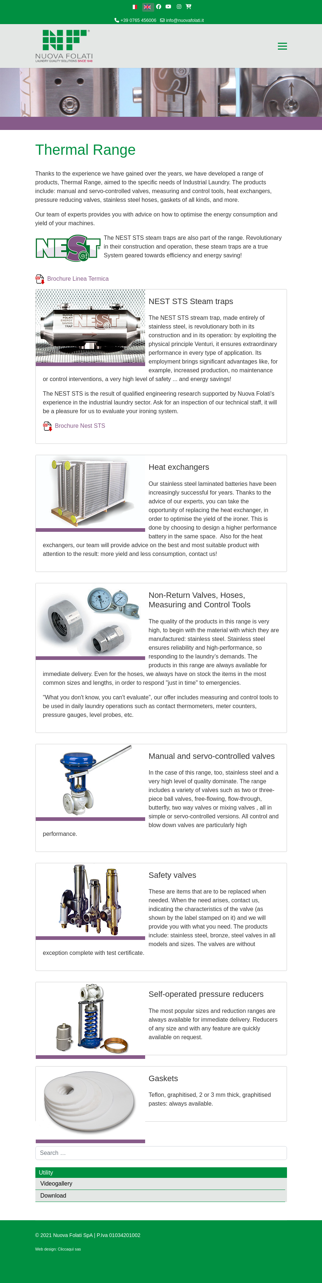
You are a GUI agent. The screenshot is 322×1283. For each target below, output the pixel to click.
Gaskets (163, 1078)
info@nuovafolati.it (185, 20)
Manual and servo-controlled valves (212, 756)
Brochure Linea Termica (78, 279)
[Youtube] (168, 6)
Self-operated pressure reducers (206, 994)
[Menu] (282, 46)
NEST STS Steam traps (191, 301)
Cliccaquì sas (69, 1249)
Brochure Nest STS (81, 426)
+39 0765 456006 (138, 20)
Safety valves (173, 875)
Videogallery (56, 1183)
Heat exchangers (179, 467)
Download (53, 1195)
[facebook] (158, 6)
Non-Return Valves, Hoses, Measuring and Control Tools (200, 600)
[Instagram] (179, 6)
